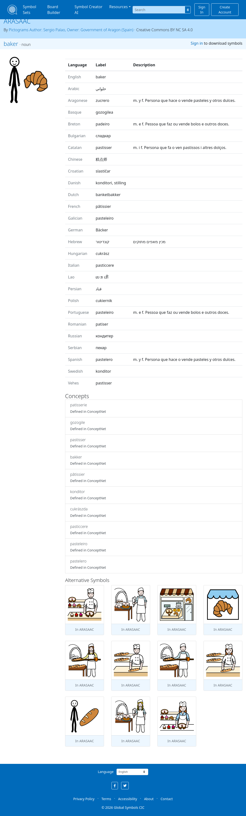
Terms (106, 799)
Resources (118, 6)
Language (105, 771)
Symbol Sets (29, 9)
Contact (166, 799)
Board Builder (53, 9)
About (149, 799)
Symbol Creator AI (88, 9)
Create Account (224, 9)
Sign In (201, 9)
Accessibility (127, 799)
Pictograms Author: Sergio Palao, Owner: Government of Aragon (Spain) (71, 29)
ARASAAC (17, 21)
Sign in (197, 43)
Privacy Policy (83, 799)
